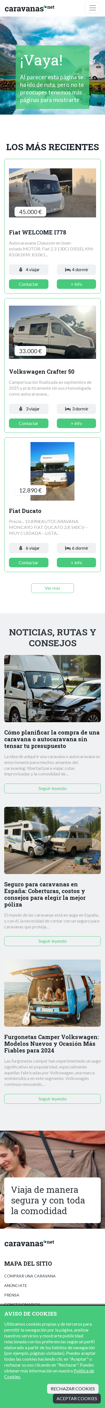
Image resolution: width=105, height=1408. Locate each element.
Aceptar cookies (77, 1398)
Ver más (52, 588)
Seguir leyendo (53, 788)
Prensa (11, 1295)
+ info (76, 284)
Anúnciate (15, 1285)
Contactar (28, 284)
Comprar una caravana (30, 1276)
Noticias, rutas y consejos (52, 637)
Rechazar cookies (73, 1388)
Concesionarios (22, 1304)
